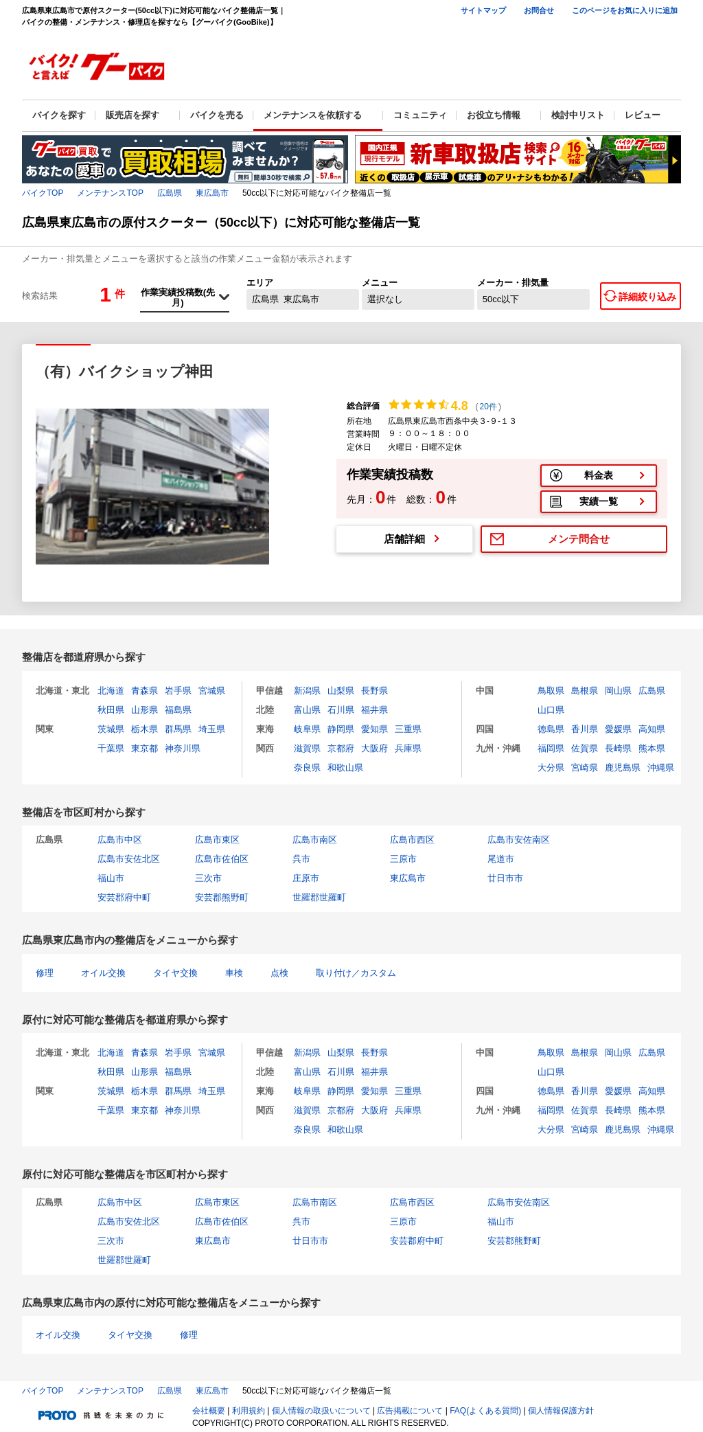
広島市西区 (412, 839)
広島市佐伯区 (222, 859)
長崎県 (618, 748)
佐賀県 (584, 748)
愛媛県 (618, 729)
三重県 (408, 729)
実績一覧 (598, 501)
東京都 (144, 748)
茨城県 (110, 729)
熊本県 (651, 748)
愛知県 (374, 729)
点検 (279, 973)
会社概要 (208, 1411)
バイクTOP (42, 193)
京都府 (340, 748)
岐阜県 (307, 729)
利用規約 (248, 1411)
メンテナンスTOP (110, 193)
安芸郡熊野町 (222, 897)
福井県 (374, 710)
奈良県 (307, 767)
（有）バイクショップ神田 (125, 371)
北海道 (110, 690)
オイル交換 (103, 973)
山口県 (551, 710)
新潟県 (307, 690)
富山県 (307, 710)
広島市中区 (119, 839)
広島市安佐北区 (128, 859)
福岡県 (551, 748)
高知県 (651, 729)
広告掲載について (410, 1411)
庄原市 (305, 878)
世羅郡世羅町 (319, 897)
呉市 (301, 859)
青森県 (144, 690)
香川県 (584, 729)
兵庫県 (408, 748)
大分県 (551, 767)
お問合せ (539, 10)
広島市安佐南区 (518, 839)
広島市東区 (217, 839)
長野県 (374, 690)
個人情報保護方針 (561, 1411)
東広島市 (212, 193)
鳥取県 (551, 690)
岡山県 (618, 690)
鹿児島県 (623, 767)
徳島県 (551, 729)
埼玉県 (211, 729)
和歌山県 (345, 767)
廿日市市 (505, 878)
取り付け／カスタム (356, 973)
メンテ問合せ (579, 539)
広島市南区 (314, 839)
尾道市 (500, 859)
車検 (234, 973)
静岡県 (340, 729)
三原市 (403, 859)
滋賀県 (307, 748)
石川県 (340, 710)
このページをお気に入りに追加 (625, 10)
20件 (488, 406)
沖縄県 (660, 767)
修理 (45, 973)
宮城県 (211, 690)
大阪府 (374, 748)
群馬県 (178, 729)
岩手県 (178, 690)
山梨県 (340, 690)
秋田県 (110, 710)
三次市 (208, 878)
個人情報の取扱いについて (321, 1411)
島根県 (584, 690)
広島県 (169, 193)
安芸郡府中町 (124, 897)
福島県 (178, 710)
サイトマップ (483, 10)
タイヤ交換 (175, 973)
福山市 (110, 878)
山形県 (144, 710)
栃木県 (144, 729)
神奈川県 (182, 748)
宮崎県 (584, 767)
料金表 (598, 475)
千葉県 (110, 748)
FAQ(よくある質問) (485, 1411)
